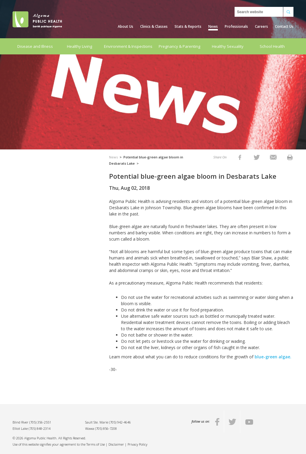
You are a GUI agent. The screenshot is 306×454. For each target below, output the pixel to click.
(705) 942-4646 (120, 422)
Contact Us (284, 26)
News (213, 26)
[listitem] (239, 157)
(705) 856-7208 (106, 428)
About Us (125, 26)
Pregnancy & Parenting (179, 46)
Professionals (236, 26)
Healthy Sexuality (228, 46)
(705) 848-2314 (40, 428)
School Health (272, 46)
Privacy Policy (137, 444)
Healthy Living (79, 46)
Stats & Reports (188, 26)
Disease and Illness (35, 46)
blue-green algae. (273, 357)
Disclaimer (116, 444)
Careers (261, 26)
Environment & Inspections (128, 46)
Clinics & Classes (154, 26)
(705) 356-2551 (40, 422)
